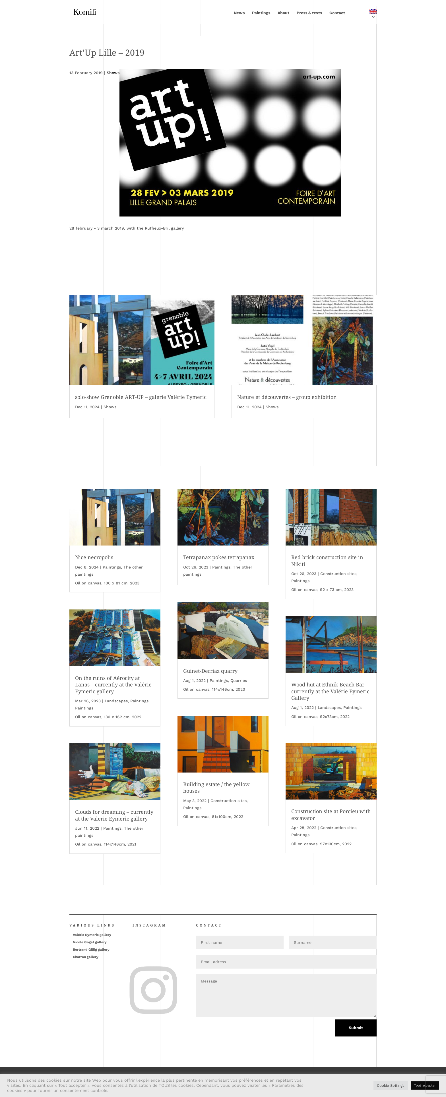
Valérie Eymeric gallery (92, 935)
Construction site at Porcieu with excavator (331, 814)
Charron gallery (85, 957)
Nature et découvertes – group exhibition (287, 397)
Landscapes (116, 701)
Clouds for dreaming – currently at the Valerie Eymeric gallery (114, 815)
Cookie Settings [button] (390, 1085)
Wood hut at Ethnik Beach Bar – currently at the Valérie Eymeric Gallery (330, 691)
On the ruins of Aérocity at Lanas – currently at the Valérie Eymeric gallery (113, 685)
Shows (110, 407)
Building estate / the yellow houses (216, 787)
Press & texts (309, 13)
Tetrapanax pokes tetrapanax (218, 557)
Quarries (238, 680)
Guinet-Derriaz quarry (210, 670)
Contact (337, 13)
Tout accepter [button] (424, 1085)
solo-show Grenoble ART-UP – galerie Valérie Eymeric (141, 397)
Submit (356, 1027)
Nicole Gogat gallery (90, 942)
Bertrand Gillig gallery (91, 950)
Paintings (261, 13)
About (283, 13)
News (239, 13)
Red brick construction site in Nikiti (327, 560)
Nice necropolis (94, 557)
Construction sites (228, 800)
